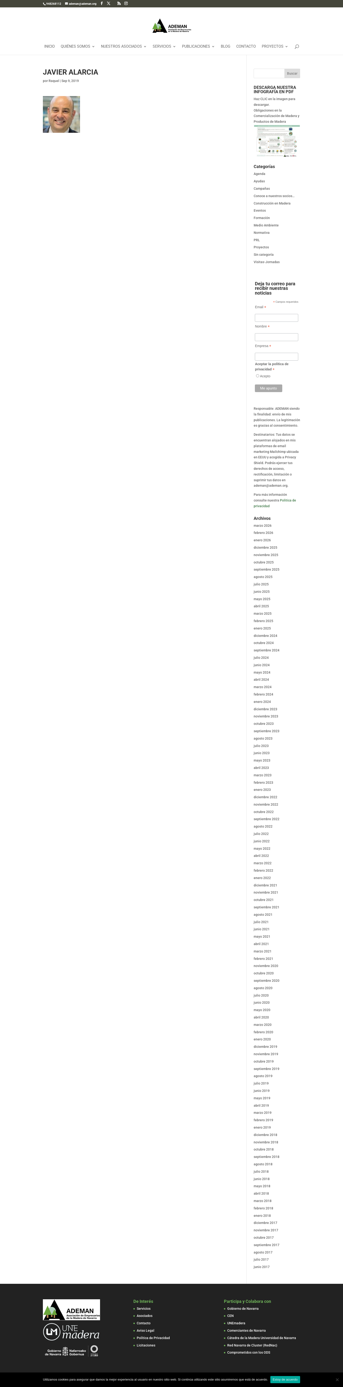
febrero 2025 (263, 621)
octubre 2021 (264, 900)
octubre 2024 (264, 643)
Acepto (265, 376)
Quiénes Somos (75, 47)
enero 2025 (262, 628)
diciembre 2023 (265, 709)
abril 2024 (261, 679)
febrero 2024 (263, 694)
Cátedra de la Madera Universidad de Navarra (261, 1338)
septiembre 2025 (266, 569)
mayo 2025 (262, 599)
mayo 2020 (262, 1010)
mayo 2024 (262, 672)
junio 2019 (262, 1091)
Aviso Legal (145, 1330)
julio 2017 (261, 1259)
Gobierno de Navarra (243, 1308)
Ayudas (259, 181)
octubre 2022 (264, 812)
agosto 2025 (263, 577)
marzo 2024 (263, 687)
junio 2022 (262, 841)
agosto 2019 (263, 1076)
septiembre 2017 (266, 1245)
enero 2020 (262, 1039)
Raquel (54, 81)
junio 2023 (262, 753)
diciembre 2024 (265, 636)
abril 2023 (261, 768)
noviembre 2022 (266, 804)
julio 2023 (261, 746)
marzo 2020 (263, 1025)
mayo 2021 (262, 936)
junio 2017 (262, 1267)
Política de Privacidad (153, 1338)
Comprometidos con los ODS (248, 1352)
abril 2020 (261, 1017)
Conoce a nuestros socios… (274, 196)
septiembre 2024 (266, 650)
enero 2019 (262, 1127)
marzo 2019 (263, 1113)
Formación (262, 218)
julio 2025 (261, 584)
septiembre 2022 (266, 819)
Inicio (49, 47)
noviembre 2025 (266, 555)
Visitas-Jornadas (267, 262)
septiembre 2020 (266, 981)
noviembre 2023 (266, 716)
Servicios (162, 47)
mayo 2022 (262, 848)
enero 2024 (262, 702)
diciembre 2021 (265, 885)
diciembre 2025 (265, 547)
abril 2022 (261, 856)
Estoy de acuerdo (285, 1379)
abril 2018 (261, 1193)
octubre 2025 (264, 562)
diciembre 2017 (265, 1223)
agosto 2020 (263, 988)
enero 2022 (262, 878)
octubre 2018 (264, 1149)
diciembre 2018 (265, 1135)
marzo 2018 (263, 1201)
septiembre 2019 (266, 1069)
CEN (230, 1316)
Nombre (262, 326)
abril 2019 (261, 1105)
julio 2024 (261, 658)
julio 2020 (261, 995)
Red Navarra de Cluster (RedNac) (252, 1345)
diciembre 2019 (265, 1047)
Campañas (262, 188)
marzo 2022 (263, 863)
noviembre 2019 (266, 1054)
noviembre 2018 (266, 1142)
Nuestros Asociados (121, 47)
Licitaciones (146, 1345)
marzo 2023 (263, 775)
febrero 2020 (263, 1032)
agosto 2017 (263, 1252)
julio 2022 (261, 834)
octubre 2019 (264, 1061)
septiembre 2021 (266, 907)
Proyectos (272, 47)
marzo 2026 (263, 525)
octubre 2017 (264, 1237)
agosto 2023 (263, 738)
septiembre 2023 (266, 731)
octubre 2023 (264, 724)
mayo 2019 (262, 1098)
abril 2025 (261, 606)
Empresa (263, 346)
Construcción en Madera (272, 203)
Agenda (259, 174)
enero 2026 (262, 540)
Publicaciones (196, 47)
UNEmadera (236, 1323)
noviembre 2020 (266, 966)
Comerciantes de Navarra (246, 1330)
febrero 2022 (263, 870)
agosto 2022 (263, 826)
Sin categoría (264, 254)
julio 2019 (261, 1083)
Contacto (246, 47)
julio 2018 (261, 1171)
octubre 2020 (264, 973)
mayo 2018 (262, 1186)
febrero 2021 (263, 959)
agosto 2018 (263, 1164)
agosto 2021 (263, 914)
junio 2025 (262, 592)
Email (260, 307)
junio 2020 (262, 1002)
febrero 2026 (263, 533)
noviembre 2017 (266, 1230)
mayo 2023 (262, 760)
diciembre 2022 (265, 797)
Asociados (144, 1316)
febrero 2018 (263, 1208)
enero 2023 (262, 790)
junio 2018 (262, 1179)
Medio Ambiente (266, 225)
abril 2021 (261, 944)
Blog (225, 47)
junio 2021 (262, 929)
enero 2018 (262, 1216)
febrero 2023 (263, 782)
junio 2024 (262, 665)
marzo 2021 (263, 951)
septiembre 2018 (266, 1157)
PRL (257, 240)
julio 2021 (261, 922)
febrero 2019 (263, 1120)
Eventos (260, 210)
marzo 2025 (263, 613)
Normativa (262, 233)
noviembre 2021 (266, 892)
